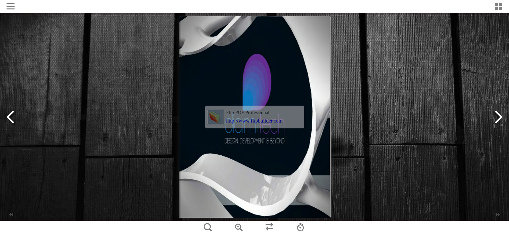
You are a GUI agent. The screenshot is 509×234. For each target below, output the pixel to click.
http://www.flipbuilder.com (254, 121)
